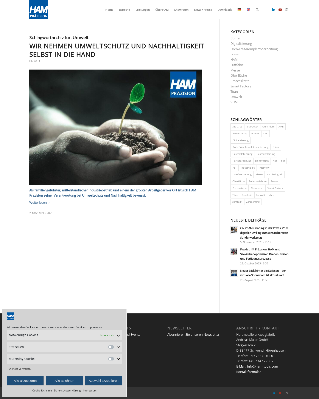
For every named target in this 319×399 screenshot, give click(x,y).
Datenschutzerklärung (67, 390)
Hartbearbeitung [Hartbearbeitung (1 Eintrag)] (241, 160)
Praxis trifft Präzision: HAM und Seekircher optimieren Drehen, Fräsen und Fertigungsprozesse (264, 254)
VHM (234, 102)
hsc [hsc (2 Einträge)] (283, 160)
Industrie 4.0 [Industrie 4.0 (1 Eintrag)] (248, 167)
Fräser (235, 54)
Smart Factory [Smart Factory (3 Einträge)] (275, 188)
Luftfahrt (236, 65)
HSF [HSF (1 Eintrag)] (234, 167)
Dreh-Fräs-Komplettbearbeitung (254, 49)
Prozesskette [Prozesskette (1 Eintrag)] (239, 188)
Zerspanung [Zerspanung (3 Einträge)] (253, 201)
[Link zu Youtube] (280, 9)
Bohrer (235, 38)
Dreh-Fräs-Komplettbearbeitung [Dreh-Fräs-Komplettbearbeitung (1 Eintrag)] (250, 147)
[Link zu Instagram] (286, 9)
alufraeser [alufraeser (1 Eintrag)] (252, 126)
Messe (235, 70)
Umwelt (34, 61)
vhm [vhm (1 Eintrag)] (271, 195)
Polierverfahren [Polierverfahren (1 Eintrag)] (258, 181)
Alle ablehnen (64, 380)
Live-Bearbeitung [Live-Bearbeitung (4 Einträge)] (242, 174)
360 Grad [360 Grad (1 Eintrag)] (237, 126)
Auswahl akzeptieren (103, 380)
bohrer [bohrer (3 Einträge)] (255, 133)
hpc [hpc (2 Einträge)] (275, 160)
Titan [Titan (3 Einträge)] (235, 195)
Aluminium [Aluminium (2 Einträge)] (268, 126)
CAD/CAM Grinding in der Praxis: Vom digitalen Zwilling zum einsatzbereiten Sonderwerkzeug (264, 232)
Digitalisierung (241, 43)
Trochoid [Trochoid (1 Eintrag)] (247, 195)
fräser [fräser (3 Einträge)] (276, 147)
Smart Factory (240, 86)
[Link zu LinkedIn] (274, 9)
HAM (234, 59)
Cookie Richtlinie (42, 390)
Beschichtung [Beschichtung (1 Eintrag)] (239, 133)
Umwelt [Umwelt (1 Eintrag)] (260, 195)
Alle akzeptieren (25, 380)
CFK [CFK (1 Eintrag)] (265, 133)
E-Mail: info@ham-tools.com (257, 366)
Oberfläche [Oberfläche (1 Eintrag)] (238, 181)
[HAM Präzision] (38, 9)
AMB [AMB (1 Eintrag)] (281, 126)
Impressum (89, 390)
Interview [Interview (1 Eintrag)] (264, 167)
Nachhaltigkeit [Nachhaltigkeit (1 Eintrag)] (275, 174)
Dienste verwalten (20, 369)
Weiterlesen (39, 202)
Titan (234, 91)
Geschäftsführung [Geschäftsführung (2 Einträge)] (242, 153)
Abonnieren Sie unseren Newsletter (193, 334)
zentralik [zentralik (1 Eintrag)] (237, 201)
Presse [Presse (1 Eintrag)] (274, 181)
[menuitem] (109, 9)
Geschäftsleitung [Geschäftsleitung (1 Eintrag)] (266, 153)
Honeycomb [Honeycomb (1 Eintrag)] (262, 160)
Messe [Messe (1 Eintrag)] (259, 174)
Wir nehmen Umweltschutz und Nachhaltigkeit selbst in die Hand (116, 50)
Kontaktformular (248, 372)
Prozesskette (239, 81)
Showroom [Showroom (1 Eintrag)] (257, 188)
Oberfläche (238, 75)
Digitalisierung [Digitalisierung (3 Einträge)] (240, 140)
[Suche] (257, 9)
